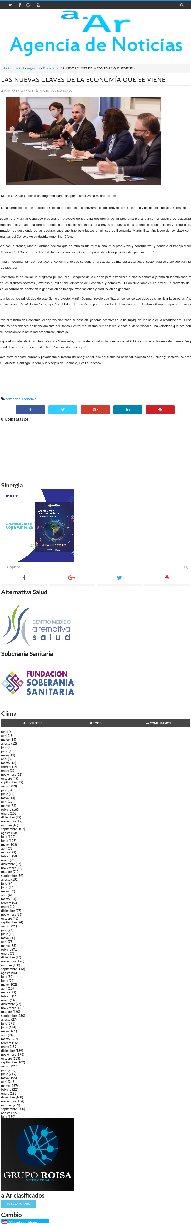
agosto (5, 743)
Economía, (64, 90)
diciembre (8, 817)
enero (5, 771)
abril (4, 736)
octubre (6, 778)
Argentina (33, 68)
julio (4, 747)
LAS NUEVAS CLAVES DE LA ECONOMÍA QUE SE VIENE (83, 79)
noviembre (8, 774)
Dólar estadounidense (22, 1222)
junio (4, 732)
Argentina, (48, 90)
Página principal (14, 68)
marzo (5, 739)
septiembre (9, 782)
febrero (6, 767)
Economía (49, 68)
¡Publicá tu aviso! (19, 1203)
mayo (5, 755)
